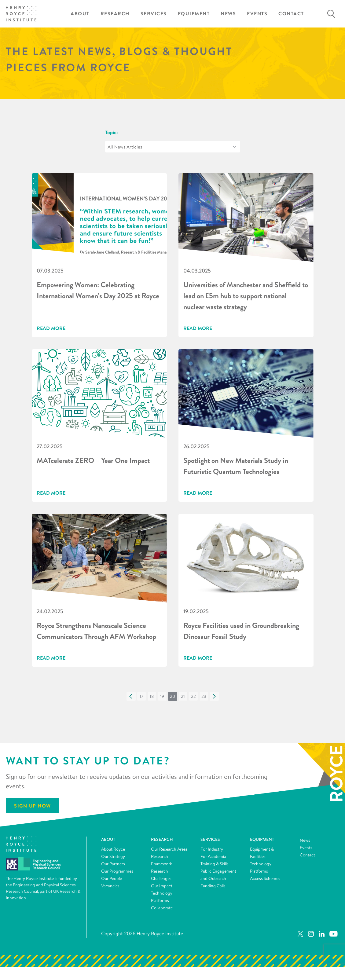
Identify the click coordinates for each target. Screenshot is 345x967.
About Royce (113, 849)
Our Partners (113, 863)
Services (154, 13)
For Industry (211, 849)
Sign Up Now (32, 805)
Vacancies (110, 885)
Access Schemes (265, 878)
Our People (111, 878)
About (80, 13)
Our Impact (161, 885)
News (228, 13)
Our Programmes (117, 871)
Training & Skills (214, 863)
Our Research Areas (169, 849)
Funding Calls (213, 885)
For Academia (213, 856)
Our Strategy (113, 856)
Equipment (194, 13)
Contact (291, 13)
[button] (131, 696)
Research (115, 13)
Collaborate (162, 907)
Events (257, 13)
